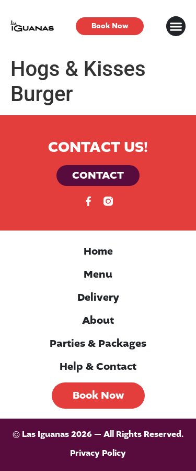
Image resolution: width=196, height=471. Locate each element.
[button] (176, 26)
